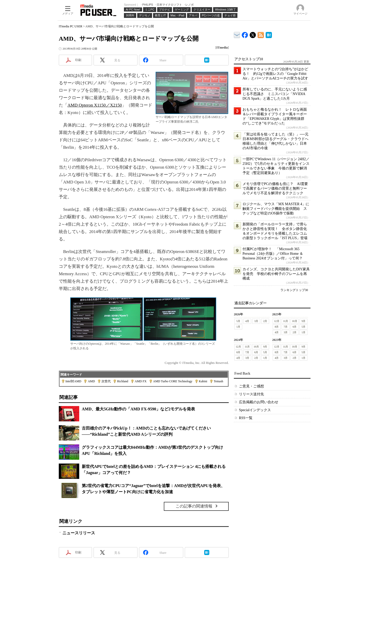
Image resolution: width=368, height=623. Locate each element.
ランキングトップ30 (294, 290)
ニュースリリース (78, 533)
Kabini (203, 381)
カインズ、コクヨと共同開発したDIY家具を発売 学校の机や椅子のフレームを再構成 (276, 273)
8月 (277, 326)
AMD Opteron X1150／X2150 (94, 105)
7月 (286, 326)
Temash (218, 381)
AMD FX (140, 381)
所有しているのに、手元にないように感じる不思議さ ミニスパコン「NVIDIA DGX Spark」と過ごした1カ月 (275, 93)
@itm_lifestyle (253, 34)
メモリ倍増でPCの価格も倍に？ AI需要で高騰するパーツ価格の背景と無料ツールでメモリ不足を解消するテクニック (275, 188)
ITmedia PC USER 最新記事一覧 (261, 34)
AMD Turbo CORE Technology (172, 381)
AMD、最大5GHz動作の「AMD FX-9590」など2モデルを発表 (138, 409)
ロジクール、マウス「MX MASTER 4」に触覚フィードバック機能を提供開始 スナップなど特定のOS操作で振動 (276, 208)
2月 (265, 321)
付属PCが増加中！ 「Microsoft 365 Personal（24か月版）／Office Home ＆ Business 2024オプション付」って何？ (273, 253)
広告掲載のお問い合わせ (258, 402)
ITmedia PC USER (70, 26)
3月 (256, 321)
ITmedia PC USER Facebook (245, 34)
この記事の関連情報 (194, 506)
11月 (285, 321)
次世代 (106, 381)
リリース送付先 (251, 394)
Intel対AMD (73, 381)
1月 (238, 326)
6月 (294, 326)
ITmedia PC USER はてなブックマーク (269, 34)
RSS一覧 (245, 418)
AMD (91, 381)
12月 (276, 321)
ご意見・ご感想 (251, 386)
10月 (294, 321)
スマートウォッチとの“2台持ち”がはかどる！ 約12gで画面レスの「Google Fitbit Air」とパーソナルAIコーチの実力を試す (275, 73)
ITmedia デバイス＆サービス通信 (237, 34)
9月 (303, 321)
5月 (238, 321)
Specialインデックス (255, 410)
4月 (247, 321)
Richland (122, 381)
